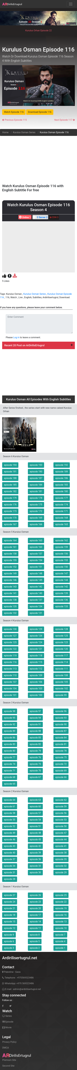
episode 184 (36, 484)
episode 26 (35, 895)
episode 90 (61, 724)
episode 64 (9, 800)
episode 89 (9, 731)
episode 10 (61, 928)
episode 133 (61, 606)
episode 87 (61, 731)
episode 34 (9, 866)
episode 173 (10, 511)
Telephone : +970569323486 (18, 977)
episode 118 (36, 655)
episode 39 (35, 852)
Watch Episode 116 (14, 112)
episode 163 (36, 540)
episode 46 (9, 839)
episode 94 (35, 717)
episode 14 (35, 921)
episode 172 (36, 511)
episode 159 (61, 547)
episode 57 (35, 813)
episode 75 (61, 757)
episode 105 (61, 682)
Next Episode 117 (63, 120)
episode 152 (10, 566)
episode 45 (35, 839)
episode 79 (35, 750)
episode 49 (9, 833)
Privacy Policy (9, 1042)
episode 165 (61, 524)
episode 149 (10, 573)
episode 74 (9, 764)
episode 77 (9, 757)
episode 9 (9, 934)
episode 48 (35, 833)
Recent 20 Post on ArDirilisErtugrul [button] (38, 345)
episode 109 (36, 675)
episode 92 (9, 724)
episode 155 (10, 560)
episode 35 (61, 859)
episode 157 (36, 553)
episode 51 (35, 826)
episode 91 (35, 724)
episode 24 (9, 901)
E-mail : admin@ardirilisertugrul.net (21, 989)
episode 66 (61, 777)
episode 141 (10, 593)
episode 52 (9, 826)
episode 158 (10, 553)
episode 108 (61, 675)
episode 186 (61, 478)
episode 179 (10, 498)
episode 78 (61, 750)
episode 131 (36, 613)
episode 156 (61, 553)
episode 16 (61, 915)
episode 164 (10, 540)
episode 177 (61, 498)
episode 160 (36, 547)
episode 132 (10, 613)
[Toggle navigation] (71, 4)
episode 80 (9, 750)
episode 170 (10, 517)
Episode (7, 1021)
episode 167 (10, 524)
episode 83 (9, 744)
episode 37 (9, 859)
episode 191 (10, 471)
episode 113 (10, 668)
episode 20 (35, 908)
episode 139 (61, 593)
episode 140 (36, 593)
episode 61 (9, 806)
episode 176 (10, 504)
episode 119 (10, 655)
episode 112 (36, 668)
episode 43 (9, 846)
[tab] (38, 345)
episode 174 (61, 504)
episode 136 (61, 599)
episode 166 (36, 524)
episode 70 (35, 770)
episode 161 (10, 547)
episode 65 (9, 783)
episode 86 (9, 737)
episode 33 (35, 866)
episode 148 (36, 573)
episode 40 (9, 852)
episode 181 (36, 491)
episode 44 (61, 839)
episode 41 (61, 846)
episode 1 (60, 948)
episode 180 (61, 491)
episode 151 (36, 566)
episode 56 (61, 813)
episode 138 (10, 599)
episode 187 (36, 478)
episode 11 (35, 928)
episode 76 (35, 757)
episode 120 (61, 649)
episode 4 (60, 941)
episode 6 (9, 941)
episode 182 (10, 491)
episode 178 (36, 498)
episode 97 (35, 711)
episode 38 (61, 852)
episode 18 (9, 915)
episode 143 (10, 586)
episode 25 (61, 895)
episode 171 (61, 511)
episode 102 (61, 688)
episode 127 (10, 635)
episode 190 (36, 471)
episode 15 (9, 921)
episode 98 (9, 711)
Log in (16, 337)
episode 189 (61, 471)
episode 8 (35, 934)
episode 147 (61, 573)
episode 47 (61, 833)
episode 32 (61, 866)
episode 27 (9, 895)
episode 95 (9, 717)
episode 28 (9, 879)
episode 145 (36, 580)
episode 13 (61, 921)
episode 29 (61, 872)
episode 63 (35, 800)
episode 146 (10, 580)
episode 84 (61, 737)
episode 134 (36, 606)
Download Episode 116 (39, 112)
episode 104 (10, 688)
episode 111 (61, 668)
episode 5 (35, 941)
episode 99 (61, 695)
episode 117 (61, 655)
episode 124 (36, 642)
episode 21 (9, 908)
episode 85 (35, 737)
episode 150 (61, 566)
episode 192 (61, 465)
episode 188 (10, 478)
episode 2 (35, 948)
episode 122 (10, 649)
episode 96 (61, 711)
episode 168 (61, 517)
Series (7, 1016)
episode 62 (61, 800)
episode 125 (61, 635)
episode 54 (35, 819)
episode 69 (61, 770)
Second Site (8, 1065)
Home (5, 132)
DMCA (5, 1047)
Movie (6, 1027)
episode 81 (61, 744)
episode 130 (10, 629)
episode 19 (61, 908)
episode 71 (9, 770)
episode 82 (35, 744)
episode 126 (36, 635)
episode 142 (36, 586)
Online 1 (24, 217)
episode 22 (61, 901)
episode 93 (61, 717)
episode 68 (9, 777)
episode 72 (61, 764)
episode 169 (36, 517)
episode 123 (61, 642)
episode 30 (35, 872)
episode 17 (35, 915)
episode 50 (61, 826)
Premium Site (9, 1060)
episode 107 (10, 682)
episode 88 (35, 731)
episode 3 (9, 948)
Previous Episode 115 (16, 120)
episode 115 (36, 662)
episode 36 (35, 859)
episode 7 (60, 934)
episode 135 (10, 606)
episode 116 (10, 662)
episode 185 (10, 484)
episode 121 (36, 649)
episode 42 (35, 846)
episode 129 (36, 629)
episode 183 (61, 484)
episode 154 (36, 560)
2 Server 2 (39, 217)
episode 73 (35, 764)
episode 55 (9, 819)
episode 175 (36, 504)
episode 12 (9, 928)
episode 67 (35, 777)
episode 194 (10, 465)
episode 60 (35, 806)
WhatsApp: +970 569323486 (18, 983)
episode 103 (36, 688)
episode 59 (61, 806)
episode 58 (9, 813)
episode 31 (9, 872)
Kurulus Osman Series (24, 132)
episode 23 (35, 901)
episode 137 (36, 599)
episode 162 (61, 540)
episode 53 (61, 819)
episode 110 (10, 675)
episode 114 (61, 662)
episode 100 (36, 695)
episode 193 (36, 465)
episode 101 (10, 695)
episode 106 (36, 682)
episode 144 (61, 580)
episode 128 (61, 629)
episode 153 (61, 560)
